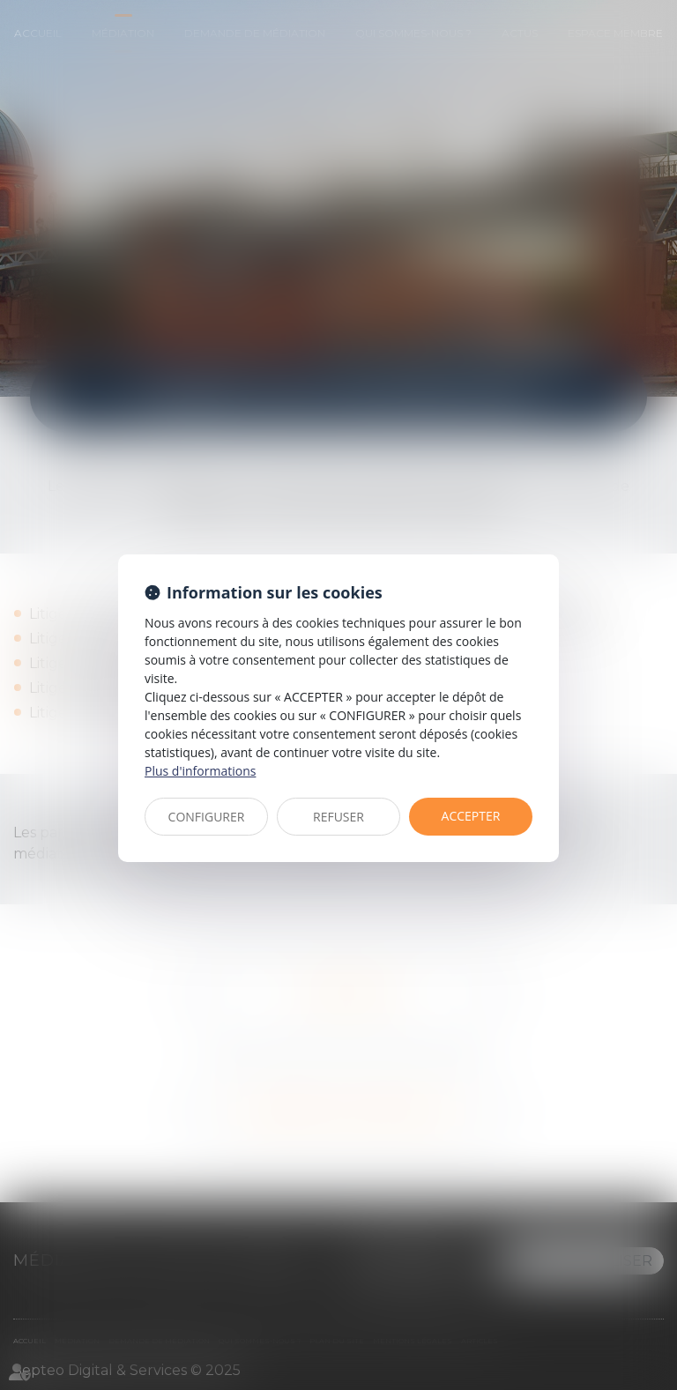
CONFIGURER (206, 816)
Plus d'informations (200, 770)
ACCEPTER (471, 815)
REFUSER (338, 816)
